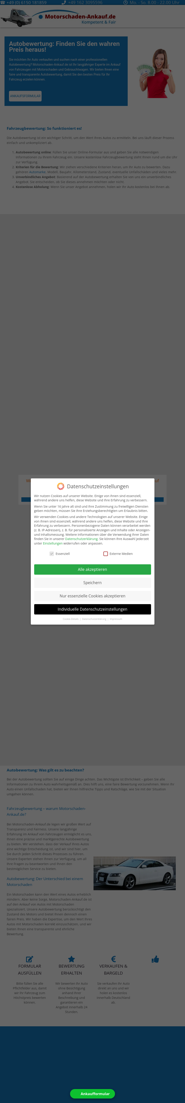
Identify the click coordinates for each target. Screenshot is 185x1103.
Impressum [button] (116, 618)
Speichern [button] (92, 582)
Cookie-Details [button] (71, 618)
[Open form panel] (92, 1094)
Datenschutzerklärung (81, 538)
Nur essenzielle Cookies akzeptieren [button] (92, 595)
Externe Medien (118, 553)
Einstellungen (53, 543)
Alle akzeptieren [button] (92, 569)
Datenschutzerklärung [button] (94, 618)
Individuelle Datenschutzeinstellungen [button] (92, 609)
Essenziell (59, 553)
